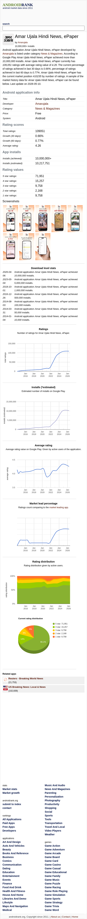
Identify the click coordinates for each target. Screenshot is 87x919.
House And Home (13, 894)
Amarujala (23, 42)
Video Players (53, 830)
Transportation (53, 823)
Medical (7, 910)
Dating (6, 868)
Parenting (51, 792)
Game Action (52, 845)
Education (9, 872)
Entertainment (11, 876)
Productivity (52, 804)
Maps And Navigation (15, 906)
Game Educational (56, 872)
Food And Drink (12, 887)
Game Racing (53, 887)
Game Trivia (52, 906)
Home (75, 916)
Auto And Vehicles (13, 845)
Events (7, 879)
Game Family (52, 876)
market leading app (58, 507)
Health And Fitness (14, 891)
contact (7, 808)
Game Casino (53, 864)
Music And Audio (55, 785)
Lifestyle (8, 902)
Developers (9, 830)
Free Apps (9, 826)
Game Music (52, 879)
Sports (49, 815)
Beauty (7, 849)
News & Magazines (52, 53)
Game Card (51, 860)
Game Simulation (55, 894)
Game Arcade (53, 853)
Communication (12, 864)
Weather (50, 834)
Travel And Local (55, 826)
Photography (52, 800)
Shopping (51, 808)
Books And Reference (16, 853)
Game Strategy (54, 902)
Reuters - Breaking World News (25, 678)
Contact (66, 916)
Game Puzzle (52, 883)
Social (48, 811)
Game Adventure (55, 849)
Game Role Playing (56, 891)
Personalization (54, 796)
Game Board (52, 857)
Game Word (52, 910)
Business (8, 857)
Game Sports (52, 898)
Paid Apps (9, 823)
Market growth (11, 792)
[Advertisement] (44, 14)
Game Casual (53, 868)
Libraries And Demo (14, 898)
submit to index (12, 804)
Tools (48, 819)
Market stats (10, 789)
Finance (7, 883)
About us (55, 916)
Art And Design (12, 842)
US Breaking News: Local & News (27, 687)
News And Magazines (57, 789)
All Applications (12, 819)
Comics (7, 860)
